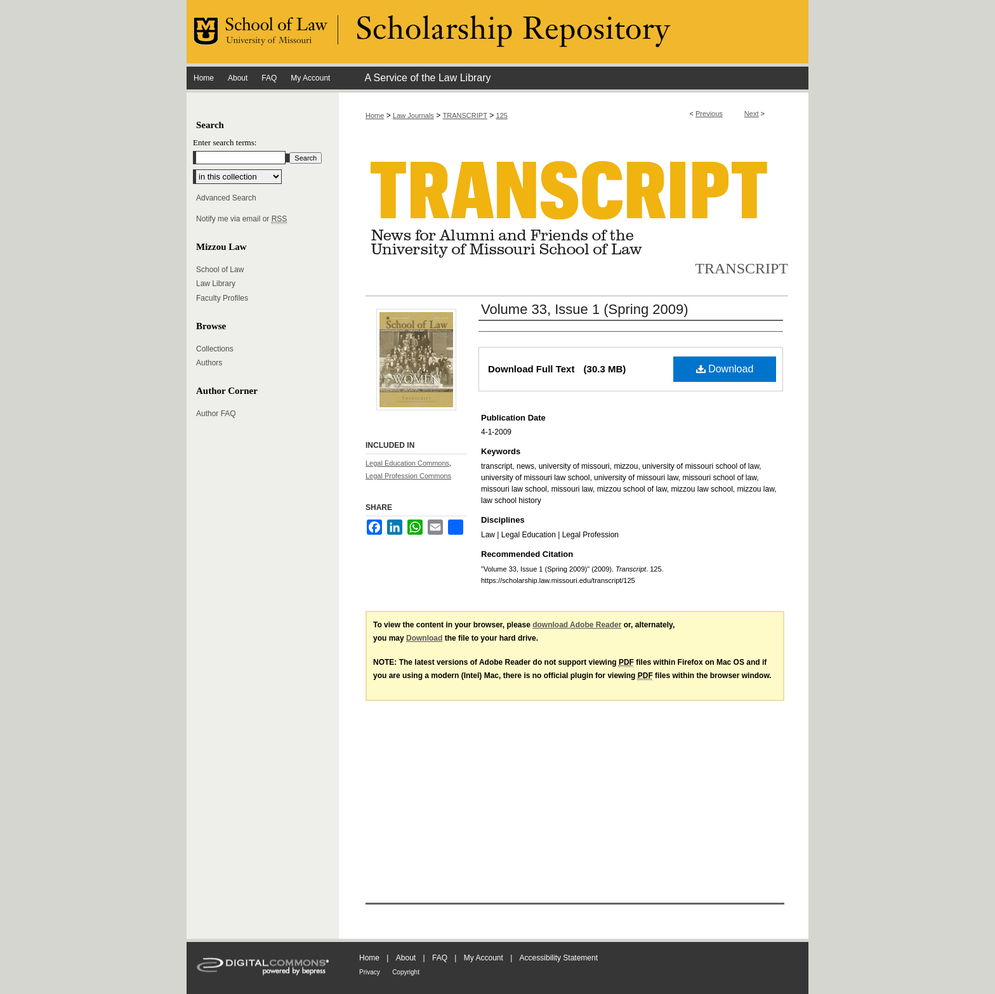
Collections (215, 348)
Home (375, 115)
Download (725, 368)
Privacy (369, 972)
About (406, 957)
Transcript (741, 268)
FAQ (439, 957)
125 (502, 115)
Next (751, 113)
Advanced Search (226, 197)
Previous (709, 113)
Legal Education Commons (407, 463)
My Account (483, 957)
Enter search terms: (224, 142)
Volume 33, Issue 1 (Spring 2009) (585, 309)
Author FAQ (216, 413)
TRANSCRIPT (465, 115)
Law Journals (413, 115)
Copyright (405, 972)
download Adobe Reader (576, 624)
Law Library (215, 283)
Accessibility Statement (559, 957)
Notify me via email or (241, 218)
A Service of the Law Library (427, 77)
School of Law (220, 269)
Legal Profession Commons (408, 476)
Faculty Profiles (222, 298)
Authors (209, 362)
